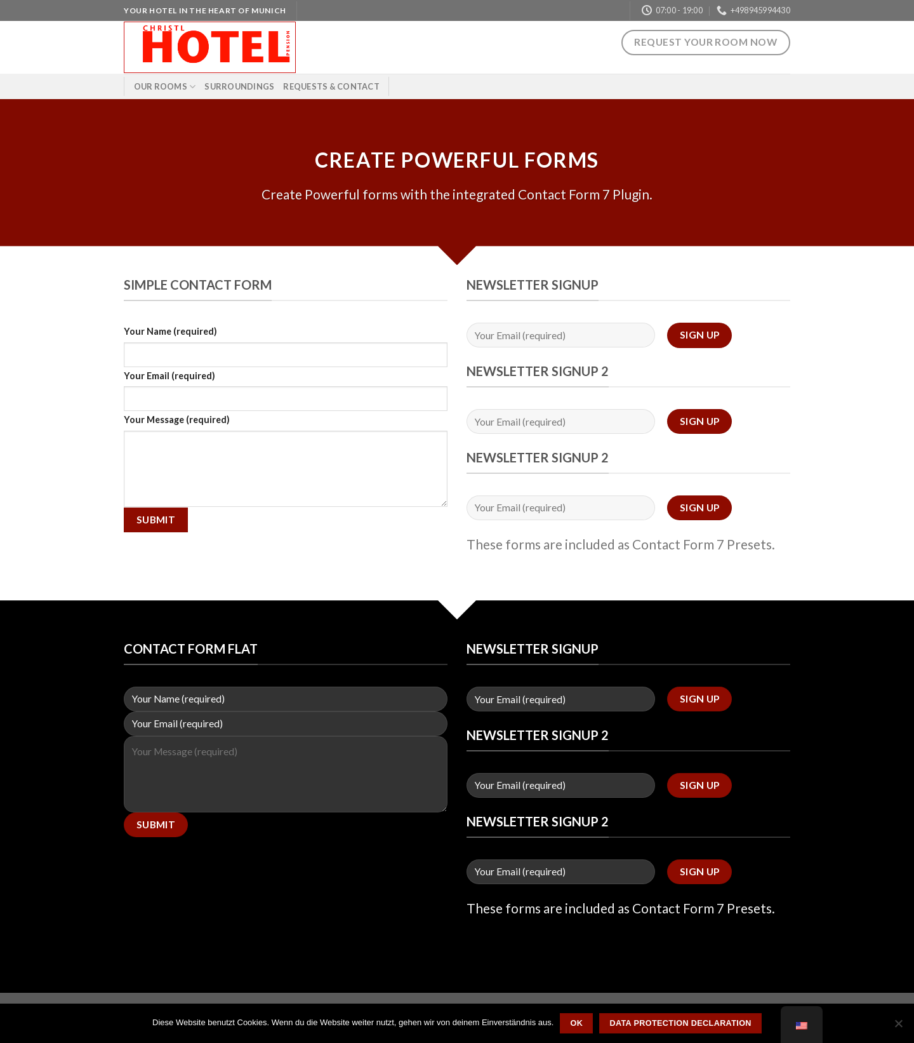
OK (576, 1023)
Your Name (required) (170, 331)
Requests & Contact (331, 86)
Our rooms (165, 87)
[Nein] (898, 1027)
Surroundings (239, 86)
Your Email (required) (169, 375)
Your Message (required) (177, 419)
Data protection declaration (680, 1023)
